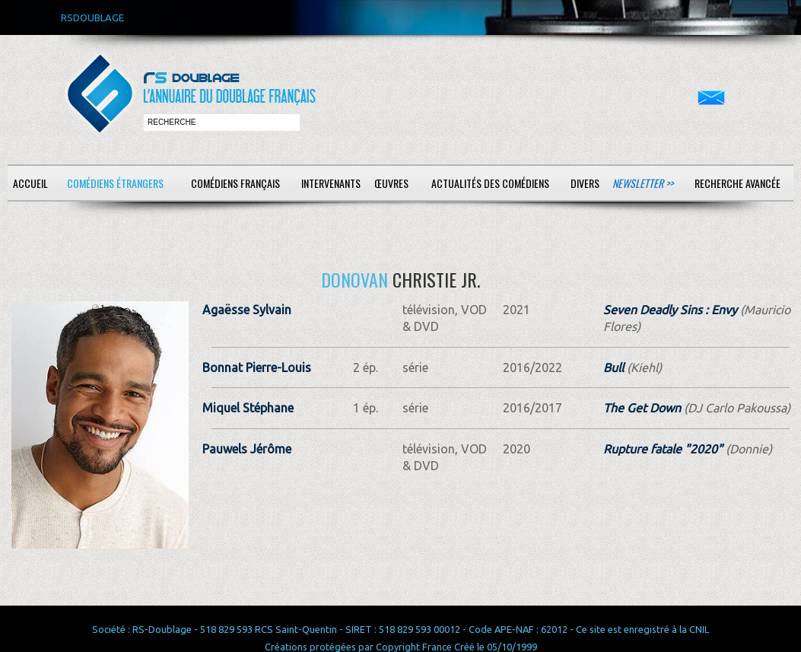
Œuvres (391, 183)
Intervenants (331, 183)
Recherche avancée (737, 183)
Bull (613, 367)
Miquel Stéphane (248, 408)
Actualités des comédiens (490, 183)
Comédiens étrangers (115, 183)
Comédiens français (235, 183)
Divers (585, 183)
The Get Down (642, 408)
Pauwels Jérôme (246, 449)
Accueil (30, 183)
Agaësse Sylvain (246, 309)
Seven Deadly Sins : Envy (670, 309)
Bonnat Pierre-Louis (256, 367)
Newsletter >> (642, 183)
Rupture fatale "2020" (663, 449)
